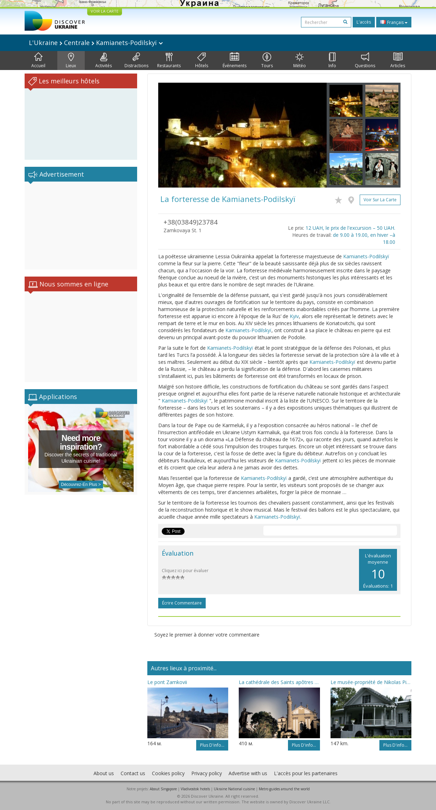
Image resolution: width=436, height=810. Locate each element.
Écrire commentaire (182, 603)
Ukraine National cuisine (234, 788)
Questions (365, 60)
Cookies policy (168, 773)
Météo (299, 60)
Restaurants (169, 60)
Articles (397, 60)
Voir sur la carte (380, 200)
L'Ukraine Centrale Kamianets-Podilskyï (96, 42)
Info (332, 60)
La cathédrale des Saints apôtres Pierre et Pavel (279, 682)
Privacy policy (206, 773)
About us (104, 773)
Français (394, 22)
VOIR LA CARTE (104, 11)
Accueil (38, 60)
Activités (103, 60)
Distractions (136, 60)
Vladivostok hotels (195, 788)
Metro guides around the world (284, 788)
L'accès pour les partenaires (306, 773)
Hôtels (201, 60)
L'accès (364, 22)
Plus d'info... (212, 745)
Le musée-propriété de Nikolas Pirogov (371, 682)
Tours (267, 60)
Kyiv (294, 316)
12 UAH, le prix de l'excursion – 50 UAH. (350, 227)
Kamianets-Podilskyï (366, 256)
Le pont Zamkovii (167, 682)
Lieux (71, 60)
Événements (234, 60)
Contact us (133, 773)
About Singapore (163, 788)
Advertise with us (248, 773)
